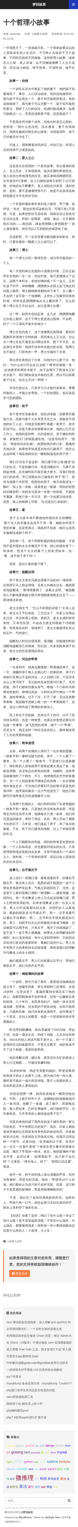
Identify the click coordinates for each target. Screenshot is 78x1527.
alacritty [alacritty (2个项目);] (10, 1446)
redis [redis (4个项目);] (43, 1461)
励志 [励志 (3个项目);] (60, 1469)
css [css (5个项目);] (42, 1445)
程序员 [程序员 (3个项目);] (14, 1487)
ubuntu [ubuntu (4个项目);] (11, 1469)
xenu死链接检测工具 (19, 1396)
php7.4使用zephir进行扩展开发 (26, 1417)
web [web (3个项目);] (30, 1469)
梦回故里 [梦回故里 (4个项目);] (53, 1478)
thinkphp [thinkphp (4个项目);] (64, 1461)
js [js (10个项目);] (42, 1452)
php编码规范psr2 (17, 1410)
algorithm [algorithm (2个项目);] (19, 1446)
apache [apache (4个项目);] (30, 1445)
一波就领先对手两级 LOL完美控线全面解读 (34, 1369)
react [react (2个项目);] (36, 1462)
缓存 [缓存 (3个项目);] (37, 1487)
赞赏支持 (19, 1273)
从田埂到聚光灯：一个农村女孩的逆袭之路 (34, 1329)
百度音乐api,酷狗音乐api (22, 1356)
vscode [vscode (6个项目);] (21, 1469)
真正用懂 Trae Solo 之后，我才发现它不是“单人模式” (40, 1349)
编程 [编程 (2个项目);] (43, 1487)
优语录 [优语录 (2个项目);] (43, 1469)
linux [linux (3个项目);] (53, 1452)
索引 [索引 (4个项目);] (31, 1486)
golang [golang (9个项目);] (17, 1452)
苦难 (12, 1131)
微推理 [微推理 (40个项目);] (25, 1477)
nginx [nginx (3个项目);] (9, 1461)
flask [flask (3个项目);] (68, 1445)
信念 (47, 730)
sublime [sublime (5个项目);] (52, 1461)
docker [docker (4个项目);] (59, 1445)
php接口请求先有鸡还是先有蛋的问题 (30, 1390)
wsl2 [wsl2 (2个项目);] (36, 1469)
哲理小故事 (58, 57)
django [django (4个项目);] (49, 1445)
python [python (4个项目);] (28, 1461)
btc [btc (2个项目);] (37, 1446)
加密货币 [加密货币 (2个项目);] (52, 1469)
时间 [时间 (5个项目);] (43, 1478)
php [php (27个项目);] (18, 1461)
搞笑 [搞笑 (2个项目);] (37, 1479)
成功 (72, 852)
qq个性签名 (13, 1376)
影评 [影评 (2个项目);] (12, 1479)
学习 (40, 388)
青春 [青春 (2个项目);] (55, 1487)
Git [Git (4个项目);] (8, 1452)
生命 (12, 862)
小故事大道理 (39, 33)
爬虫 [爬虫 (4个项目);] (63, 1478)
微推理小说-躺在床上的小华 (24, 1403)
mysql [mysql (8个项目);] (62, 1452)
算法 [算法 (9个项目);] (23, 1486)
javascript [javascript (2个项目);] (35, 1452)
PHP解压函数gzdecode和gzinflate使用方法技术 (37, 1362)
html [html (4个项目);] (27, 1452)
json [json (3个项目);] (47, 1452)
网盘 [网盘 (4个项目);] (49, 1486)
